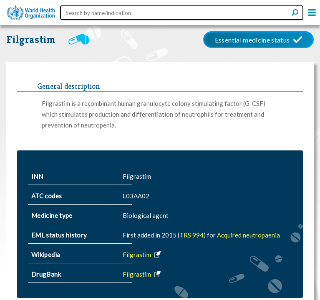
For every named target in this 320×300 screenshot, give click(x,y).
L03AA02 (136, 196)
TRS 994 (191, 235)
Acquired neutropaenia (248, 235)
